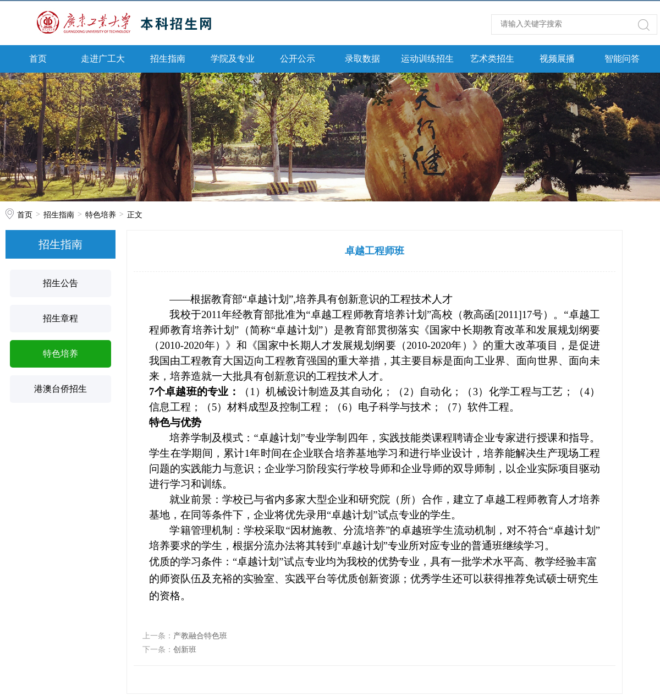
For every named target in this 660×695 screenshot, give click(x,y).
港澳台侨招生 (60, 388)
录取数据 (362, 58)
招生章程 (60, 318)
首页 (38, 58)
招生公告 (60, 283)
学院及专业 (233, 58)
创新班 (184, 649)
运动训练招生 (427, 58)
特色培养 (100, 214)
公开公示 (297, 58)
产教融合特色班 (200, 635)
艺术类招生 (492, 58)
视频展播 (557, 58)
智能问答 (622, 58)
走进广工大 (103, 58)
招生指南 (167, 58)
